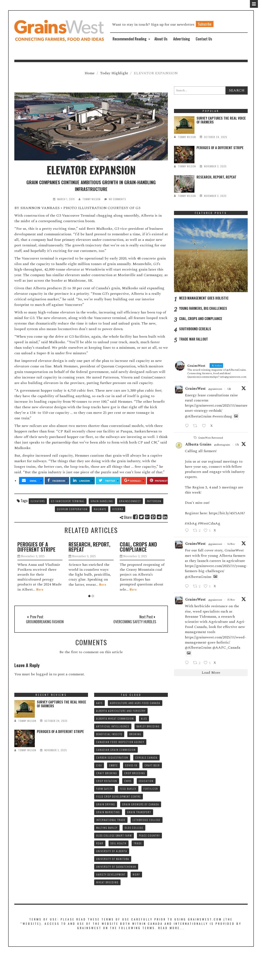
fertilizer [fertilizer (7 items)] (150, 788)
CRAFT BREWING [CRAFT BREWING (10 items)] (106, 773)
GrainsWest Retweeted (210, 438)
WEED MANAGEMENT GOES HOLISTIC (203, 298)
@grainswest (215, 389)
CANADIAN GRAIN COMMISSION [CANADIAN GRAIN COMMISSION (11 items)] (116, 749)
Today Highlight (114, 73)
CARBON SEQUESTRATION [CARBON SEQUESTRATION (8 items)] (112, 757)
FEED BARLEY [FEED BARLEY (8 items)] (128, 788)
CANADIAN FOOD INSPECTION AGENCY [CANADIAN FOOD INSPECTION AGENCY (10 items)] (120, 742)
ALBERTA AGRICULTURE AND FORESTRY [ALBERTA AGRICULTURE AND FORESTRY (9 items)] (121, 710)
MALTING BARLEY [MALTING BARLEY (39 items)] (106, 827)
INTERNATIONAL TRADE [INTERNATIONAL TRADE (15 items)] (110, 820)
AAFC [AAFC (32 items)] (99, 703)
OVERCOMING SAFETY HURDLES (134, 621)
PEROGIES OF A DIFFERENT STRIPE (36, 546)
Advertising (181, 38)
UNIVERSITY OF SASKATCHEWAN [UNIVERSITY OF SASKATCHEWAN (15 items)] (116, 866)
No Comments (117, 199)
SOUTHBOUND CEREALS (195, 328)
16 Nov (231, 544)
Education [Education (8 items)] (146, 781)
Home (90, 73)
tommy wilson (91, 199)
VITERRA (117, 509)
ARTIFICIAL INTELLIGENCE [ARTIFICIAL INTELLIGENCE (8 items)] (112, 726)
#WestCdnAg (209, 523)
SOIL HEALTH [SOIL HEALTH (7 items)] (118, 843)
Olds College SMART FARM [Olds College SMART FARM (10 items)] (114, 835)
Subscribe (204, 24)
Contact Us (204, 38)
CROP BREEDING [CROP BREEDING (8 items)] (134, 773)
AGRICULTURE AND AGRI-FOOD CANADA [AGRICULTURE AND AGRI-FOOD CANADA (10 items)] (135, 703)
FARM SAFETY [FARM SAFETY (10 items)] (104, 788)
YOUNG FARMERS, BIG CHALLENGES (203, 308)
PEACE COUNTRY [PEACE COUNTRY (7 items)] (149, 835)
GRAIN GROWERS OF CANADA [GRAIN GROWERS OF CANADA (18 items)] (140, 804)
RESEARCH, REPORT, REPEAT (89, 546)
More (39, 589)
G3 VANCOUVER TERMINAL (68, 501)
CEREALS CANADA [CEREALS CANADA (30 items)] (146, 757)
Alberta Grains (198, 444)
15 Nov (231, 600)
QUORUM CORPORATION (72, 509)
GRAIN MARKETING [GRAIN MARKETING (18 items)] (108, 812)
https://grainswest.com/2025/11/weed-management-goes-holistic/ (215, 640)
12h (229, 389)
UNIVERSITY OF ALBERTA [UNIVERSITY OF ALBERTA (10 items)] (111, 851)
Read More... (171, 928)
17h (237, 445)
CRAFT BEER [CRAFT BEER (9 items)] (152, 765)
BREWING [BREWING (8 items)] (135, 734)
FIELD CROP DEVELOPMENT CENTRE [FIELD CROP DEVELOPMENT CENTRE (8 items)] (118, 796)
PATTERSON (154, 501)
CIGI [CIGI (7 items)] (99, 765)
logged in (44, 674)
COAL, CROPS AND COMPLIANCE (138, 546)
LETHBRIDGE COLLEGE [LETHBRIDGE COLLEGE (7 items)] (146, 820)
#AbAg (191, 523)
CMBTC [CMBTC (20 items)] (113, 765)
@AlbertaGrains (198, 416)
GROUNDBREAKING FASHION (45, 621)
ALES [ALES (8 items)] (144, 718)
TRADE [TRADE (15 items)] (138, 843)
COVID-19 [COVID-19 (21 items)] (131, 765)
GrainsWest (195, 388)
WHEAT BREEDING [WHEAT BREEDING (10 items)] (107, 882)
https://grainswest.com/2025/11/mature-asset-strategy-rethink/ (217, 408)
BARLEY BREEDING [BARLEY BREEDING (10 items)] (148, 726)
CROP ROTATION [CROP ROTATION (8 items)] (106, 781)
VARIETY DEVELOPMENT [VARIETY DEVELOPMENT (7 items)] (110, 874)
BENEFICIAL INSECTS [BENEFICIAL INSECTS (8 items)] (109, 734)
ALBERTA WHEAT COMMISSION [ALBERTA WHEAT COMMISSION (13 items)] (115, 718)
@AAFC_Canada (226, 647)
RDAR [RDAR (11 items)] (99, 843)
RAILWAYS (100, 509)
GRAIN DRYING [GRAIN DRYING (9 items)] (105, 804)
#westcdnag (222, 416)
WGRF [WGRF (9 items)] (136, 874)
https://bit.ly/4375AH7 (227, 513)
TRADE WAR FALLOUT (193, 339)
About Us (160, 38)
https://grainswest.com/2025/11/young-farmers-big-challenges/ (216, 568)
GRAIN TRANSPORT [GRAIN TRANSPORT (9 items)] (139, 812)
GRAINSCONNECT (130, 501)
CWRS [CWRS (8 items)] (128, 781)
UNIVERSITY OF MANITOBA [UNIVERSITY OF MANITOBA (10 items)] (112, 859)
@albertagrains (222, 445)
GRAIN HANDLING (102, 501)
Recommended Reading (130, 38)
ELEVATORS (38, 501)
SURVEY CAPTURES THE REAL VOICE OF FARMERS (221, 120)
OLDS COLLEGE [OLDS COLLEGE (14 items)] (134, 827)
